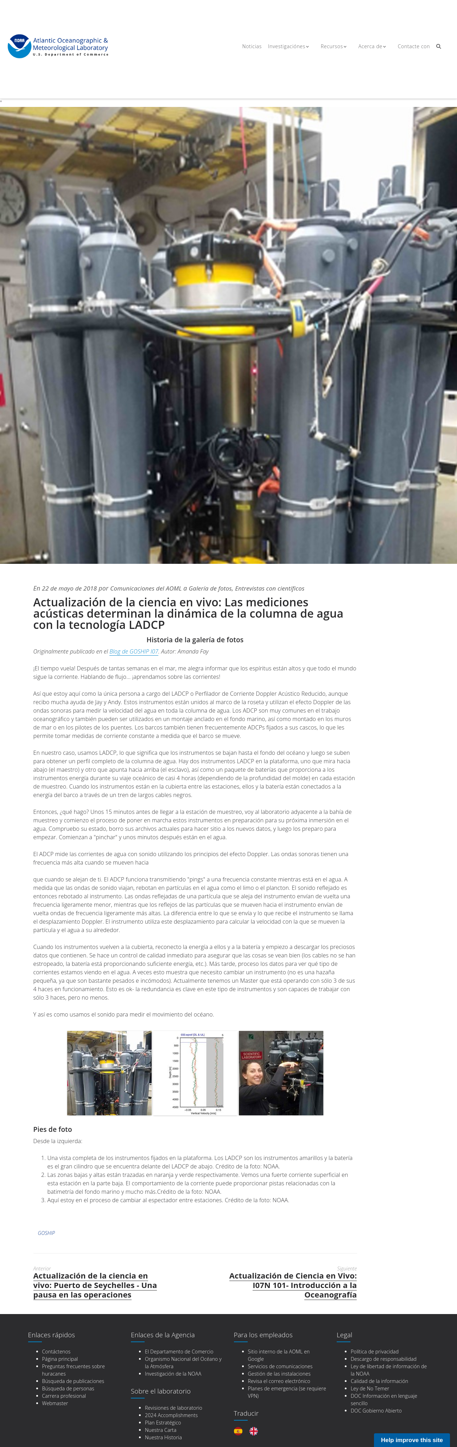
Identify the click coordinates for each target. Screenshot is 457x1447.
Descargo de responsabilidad (384, 1359)
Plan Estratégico (163, 1422)
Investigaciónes (287, 46)
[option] (255, 1431)
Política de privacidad (375, 1351)
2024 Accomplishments (171, 1415)
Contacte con (411, 46)
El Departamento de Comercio (179, 1351)
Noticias (251, 46)
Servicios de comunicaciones (280, 1366)
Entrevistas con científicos (280, 588)
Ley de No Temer (370, 1388)
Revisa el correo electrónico (279, 1381)
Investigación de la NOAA (173, 1373)
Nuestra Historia (163, 1437)
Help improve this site (412, 1440)
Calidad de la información (379, 1381)
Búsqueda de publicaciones (73, 1381)
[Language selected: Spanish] (249, 1431)
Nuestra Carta (161, 1430)
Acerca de (369, 46)
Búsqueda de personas (68, 1388)
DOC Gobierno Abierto (376, 1410)
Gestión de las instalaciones (279, 1373)
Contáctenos (56, 1351)
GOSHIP (46, 1233)
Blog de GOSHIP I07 (133, 651)
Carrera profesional (64, 1395)
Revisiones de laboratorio (173, 1407)
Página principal (60, 1359)
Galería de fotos (218, 588)
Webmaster (55, 1403)
